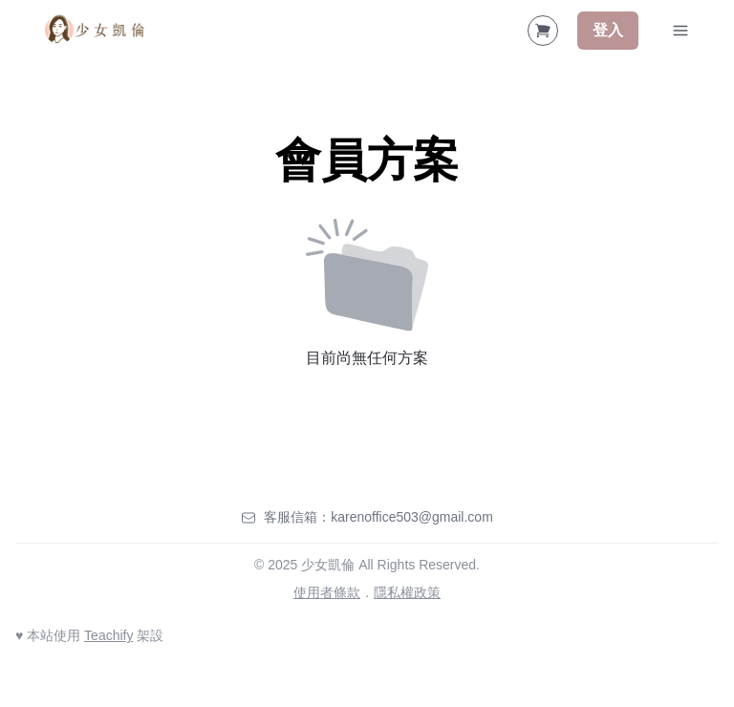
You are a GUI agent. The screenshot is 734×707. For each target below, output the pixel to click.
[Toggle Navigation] (680, 31)
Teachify (108, 635)
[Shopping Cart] (543, 30)
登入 (608, 30)
